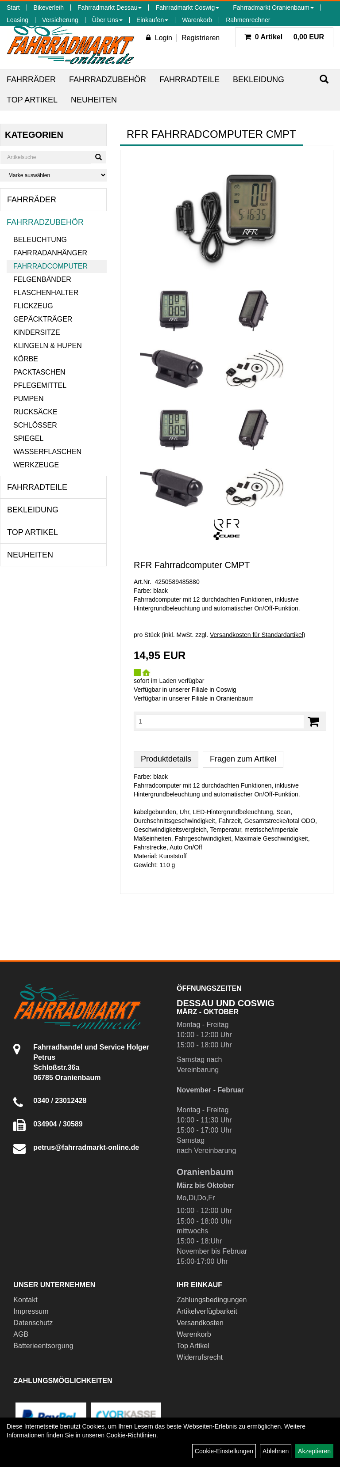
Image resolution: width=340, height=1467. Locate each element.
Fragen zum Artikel (243, 758)
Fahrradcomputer (50, 266)
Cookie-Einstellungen (224, 1451)
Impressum (30, 1311)
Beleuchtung (40, 239)
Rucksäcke (35, 412)
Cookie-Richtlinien (131, 1435)
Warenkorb (197, 20)
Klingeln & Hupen (47, 345)
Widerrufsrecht (200, 1357)
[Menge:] (220, 721)
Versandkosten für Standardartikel (256, 634)
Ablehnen (276, 1451)
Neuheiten (94, 99)
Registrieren (201, 38)
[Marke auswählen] (53, 175)
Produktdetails (166, 758)
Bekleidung (258, 79)
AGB (20, 1334)
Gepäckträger (42, 319)
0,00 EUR (284, 37)
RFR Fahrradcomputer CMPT (192, 565)
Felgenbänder (42, 279)
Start (13, 7)
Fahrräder (31, 79)
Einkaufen (152, 20)
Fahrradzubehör (107, 79)
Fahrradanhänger (50, 253)
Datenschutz (33, 1323)
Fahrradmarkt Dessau (109, 7)
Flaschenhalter (45, 292)
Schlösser (35, 425)
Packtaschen (39, 372)
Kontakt (25, 1300)
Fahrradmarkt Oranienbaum (273, 7)
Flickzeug (33, 306)
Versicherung (60, 20)
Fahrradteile (189, 79)
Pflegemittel (39, 385)
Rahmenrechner (248, 20)
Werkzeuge (36, 465)
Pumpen (28, 398)
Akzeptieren (314, 1451)
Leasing (17, 20)
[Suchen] (324, 79)
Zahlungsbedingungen (212, 1300)
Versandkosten (200, 1323)
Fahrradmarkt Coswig (187, 7)
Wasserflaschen (47, 451)
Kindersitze (36, 332)
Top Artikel (32, 99)
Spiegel (28, 438)
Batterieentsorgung (43, 1345)
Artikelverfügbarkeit (207, 1311)
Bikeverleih (49, 7)
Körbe (25, 359)
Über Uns (107, 20)
